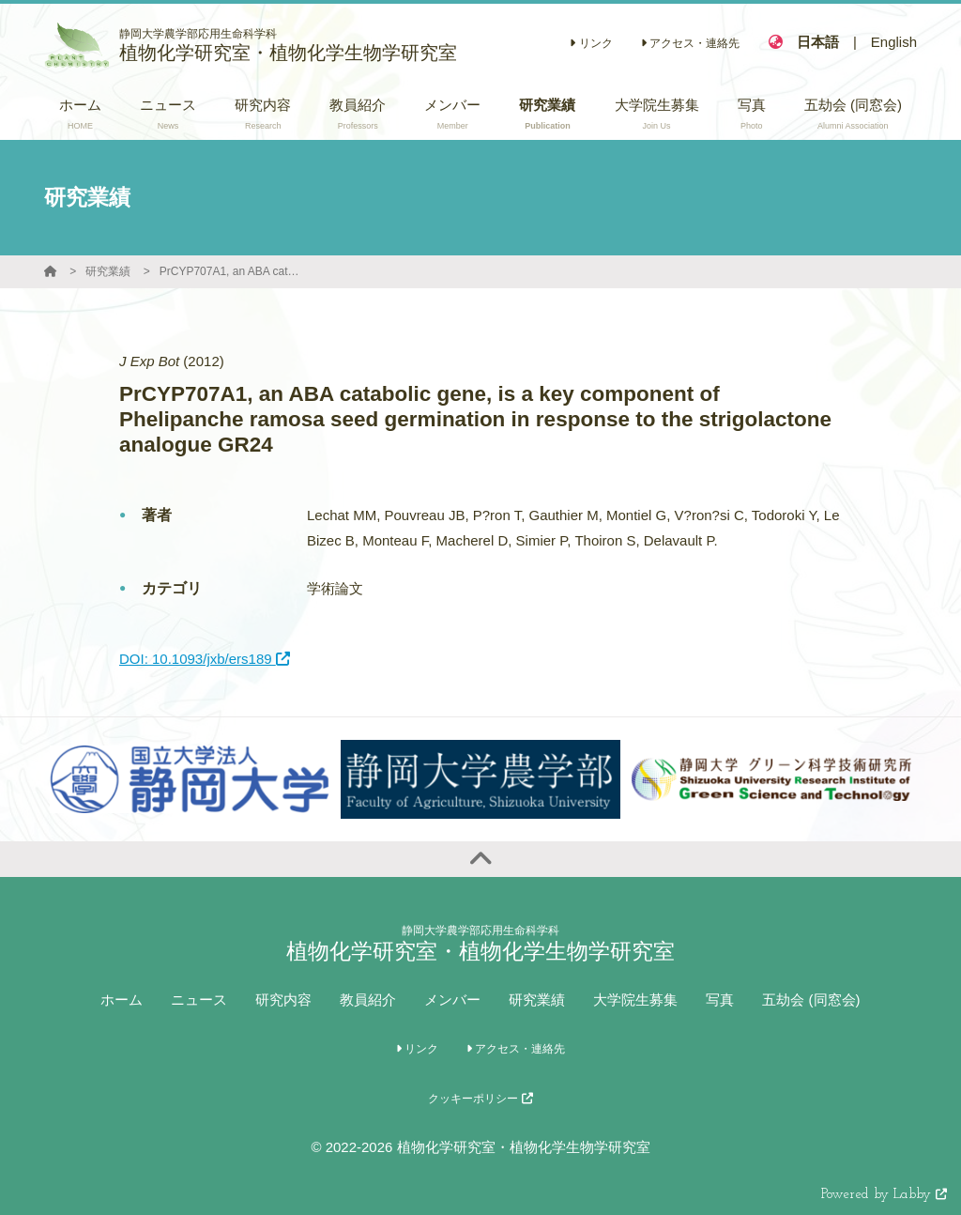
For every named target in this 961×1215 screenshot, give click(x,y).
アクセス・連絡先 (690, 43)
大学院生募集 (635, 999)
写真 (720, 999)
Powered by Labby (884, 1195)
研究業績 (107, 271)
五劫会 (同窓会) (811, 999)
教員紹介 (368, 999)
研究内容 (283, 999)
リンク (591, 43)
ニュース (199, 999)
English (894, 42)
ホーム (121, 999)
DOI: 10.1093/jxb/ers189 (204, 659)
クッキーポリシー (480, 1098)
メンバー (452, 999)
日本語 (818, 42)
